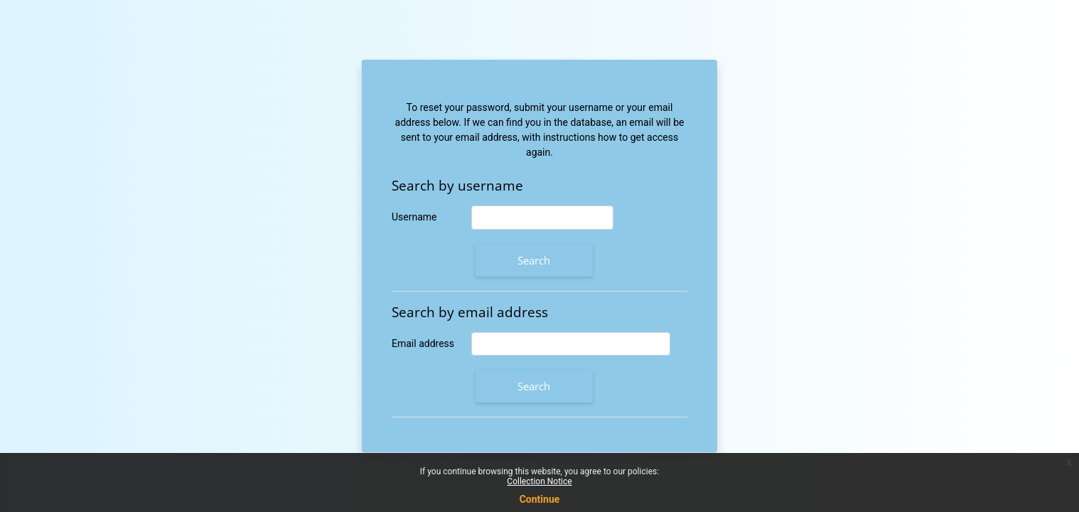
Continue (540, 499)
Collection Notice (539, 481)
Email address (423, 343)
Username (414, 217)
